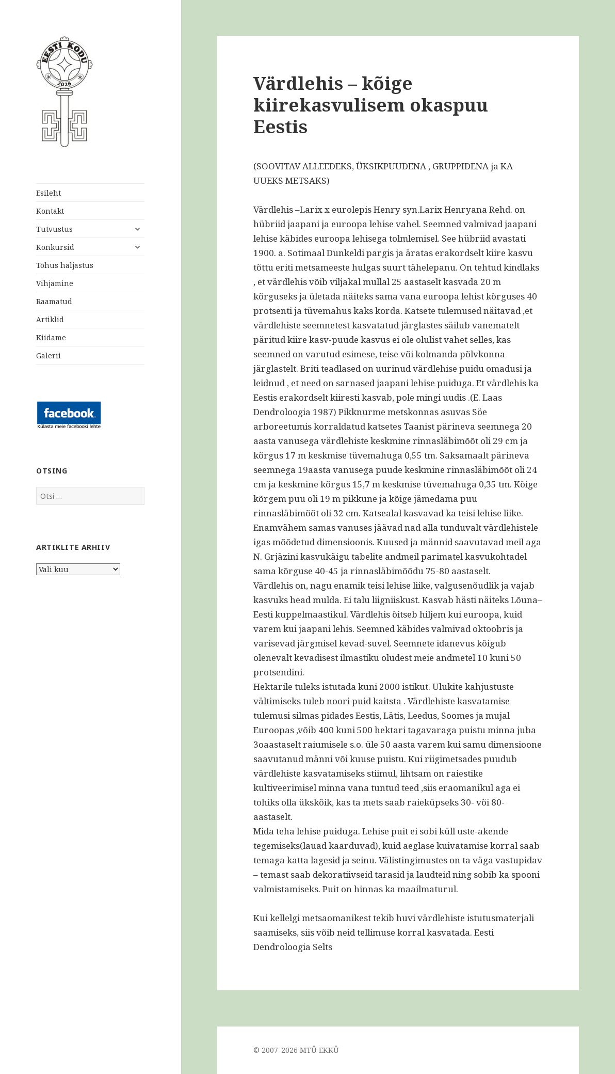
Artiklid (50, 319)
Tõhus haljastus (64, 265)
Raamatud (54, 301)
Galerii (48, 355)
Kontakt (50, 211)
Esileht (48, 193)
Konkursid (55, 247)
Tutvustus (54, 229)
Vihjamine (54, 283)
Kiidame (51, 337)
